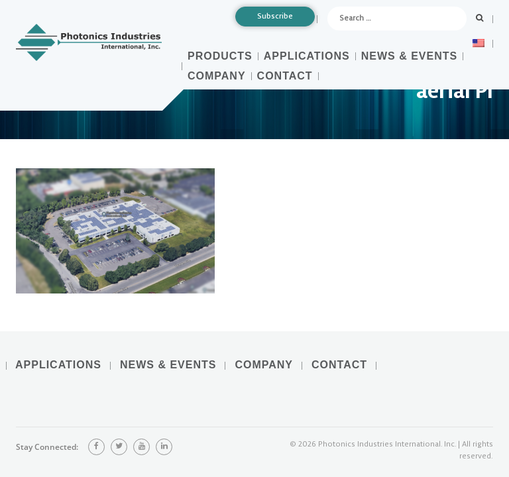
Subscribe (275, 16)
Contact (285, 75)
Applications (307, 56)
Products (220, 56)
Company (217, 75)
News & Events (409, 56)
